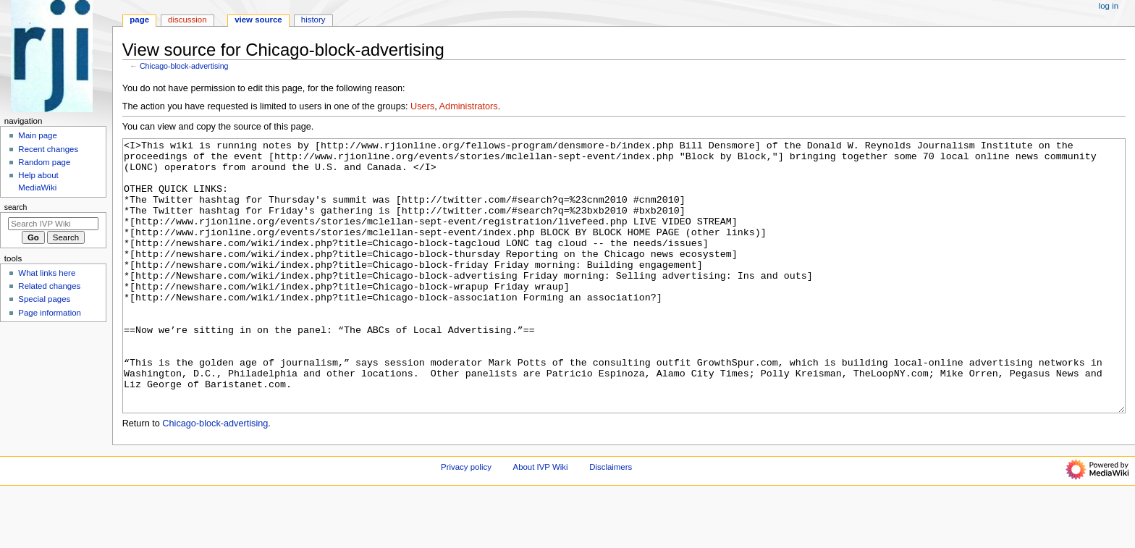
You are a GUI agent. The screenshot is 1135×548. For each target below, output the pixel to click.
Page (139, 19)
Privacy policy (466, 521)
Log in (1108, 5)
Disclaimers (610, 521)
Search (16, 207)
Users (422, 106)
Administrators (468, 106)
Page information (49, 312)
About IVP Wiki (540, 521)
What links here (46, 273)
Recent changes (48, 149)
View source (258, 19)
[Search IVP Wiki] (53, 223)
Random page (44, 162)
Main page (37, 135)
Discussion (187, 19)
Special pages (44, 299)
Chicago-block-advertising (184, 66)
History (313, 19)
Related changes (49, 286)
